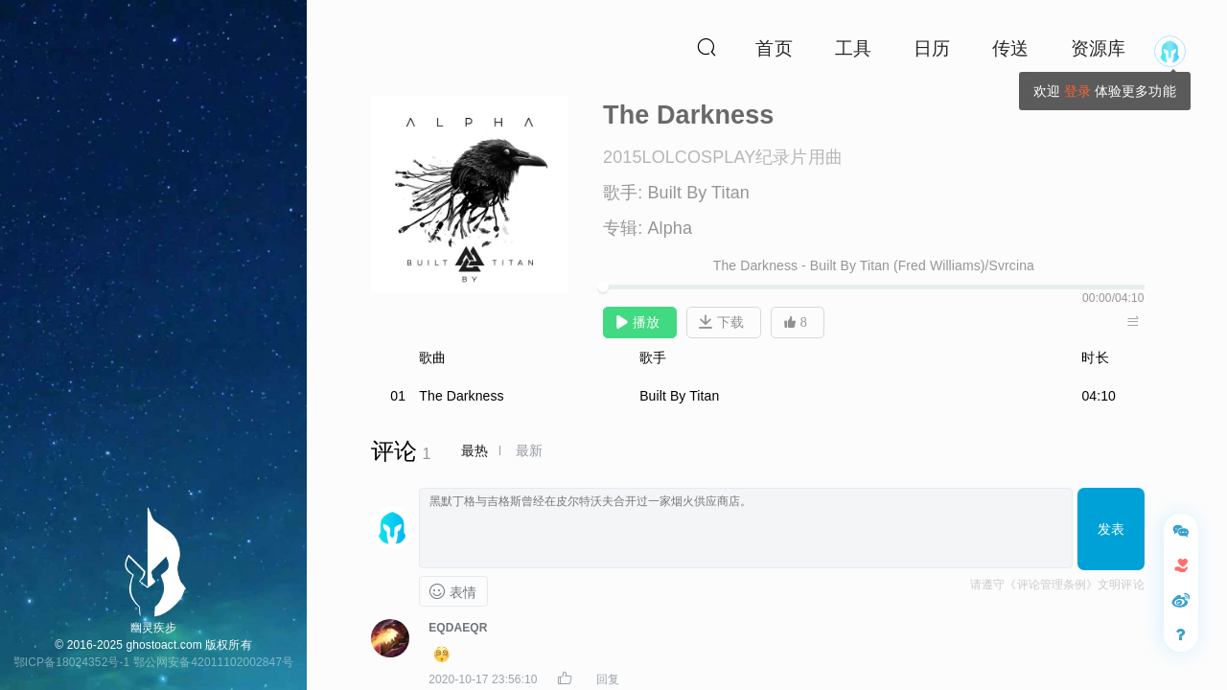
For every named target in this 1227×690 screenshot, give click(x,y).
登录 (1077, 91)
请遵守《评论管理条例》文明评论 (1057, 584)
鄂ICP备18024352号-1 (71, 662)
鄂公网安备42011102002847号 (213, 662)
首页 (773, 48)
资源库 (1098, 48)
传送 (1010, 48)
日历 (932, 48)
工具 (853, 48)
